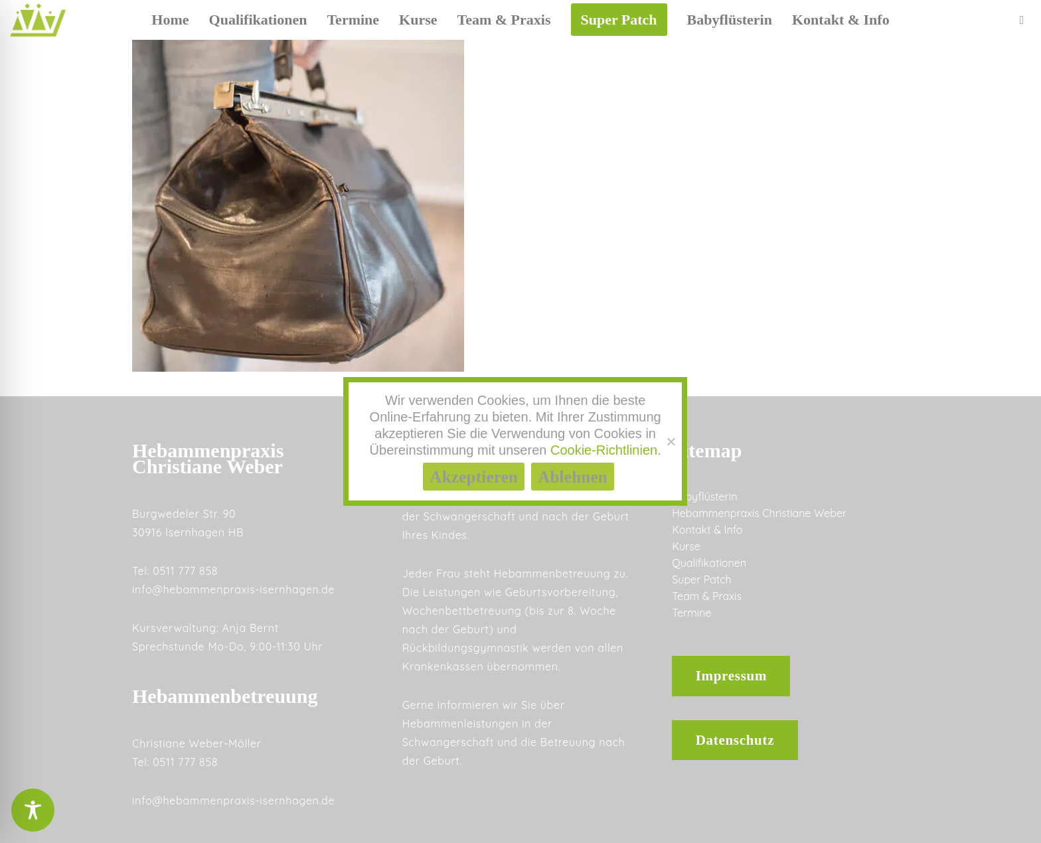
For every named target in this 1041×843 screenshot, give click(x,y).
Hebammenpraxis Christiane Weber (759, 513)
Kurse (686, 546)
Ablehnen (572, 477)
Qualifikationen (709, 563)
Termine (691, 612)
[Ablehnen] (670, 441)
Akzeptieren (474, 477)
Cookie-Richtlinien (603, 450)
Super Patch (701, 579)
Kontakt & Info (707, 529)
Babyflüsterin (704, 496)
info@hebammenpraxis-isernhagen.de (233, 589)
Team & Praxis (707, 596)
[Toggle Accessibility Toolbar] (33, 810)
